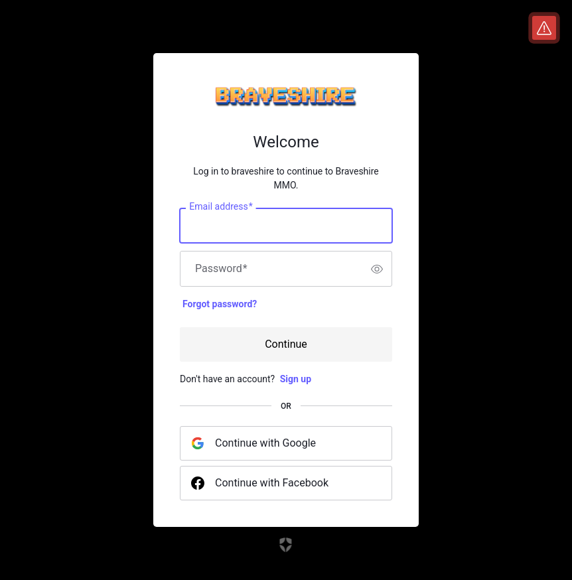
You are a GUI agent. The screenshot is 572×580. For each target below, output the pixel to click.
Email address (220, 207)
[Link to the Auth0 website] (286, 545)
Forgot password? (219, 304)
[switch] (377, 269)
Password (221, 269)
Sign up (295, 379)
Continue (286, 344)
